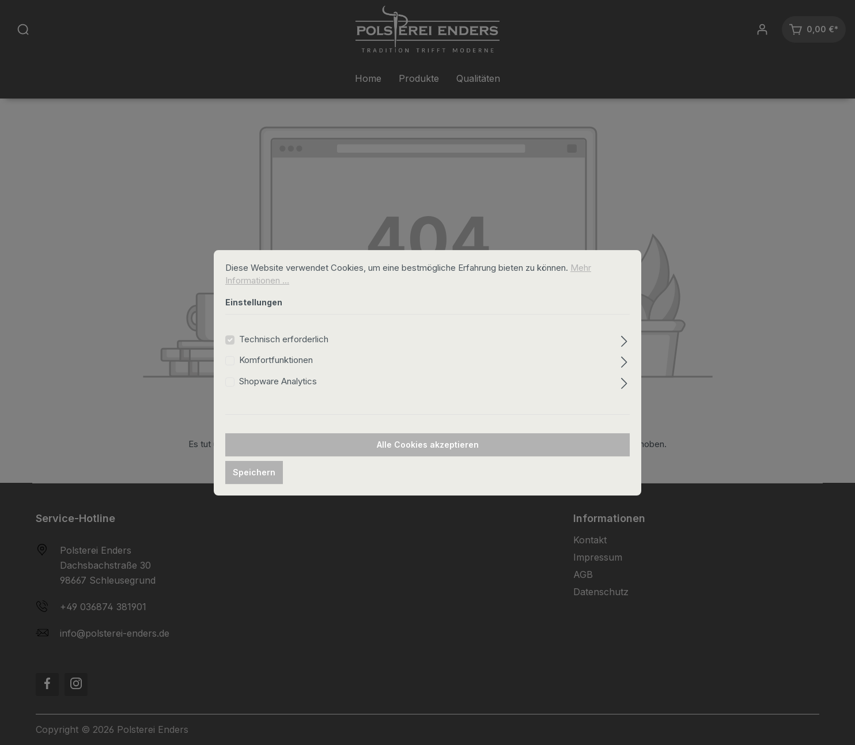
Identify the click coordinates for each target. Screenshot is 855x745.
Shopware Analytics (278, 394)
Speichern (254, 486)
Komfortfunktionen (276, 373)
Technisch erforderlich (283, 352)
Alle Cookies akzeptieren (428, 458)
